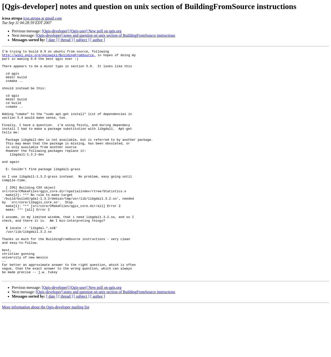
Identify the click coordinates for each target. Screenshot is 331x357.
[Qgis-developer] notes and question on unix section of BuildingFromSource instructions (105, 35)
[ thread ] (65, 40)
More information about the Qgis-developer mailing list (45, 353)
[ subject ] (81, 40)
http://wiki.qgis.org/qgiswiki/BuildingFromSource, (49, 56)
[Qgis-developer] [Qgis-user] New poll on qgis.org (82, 31)
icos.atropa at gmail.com (42, 18)
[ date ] (51, 40)
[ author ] (97, 40)
